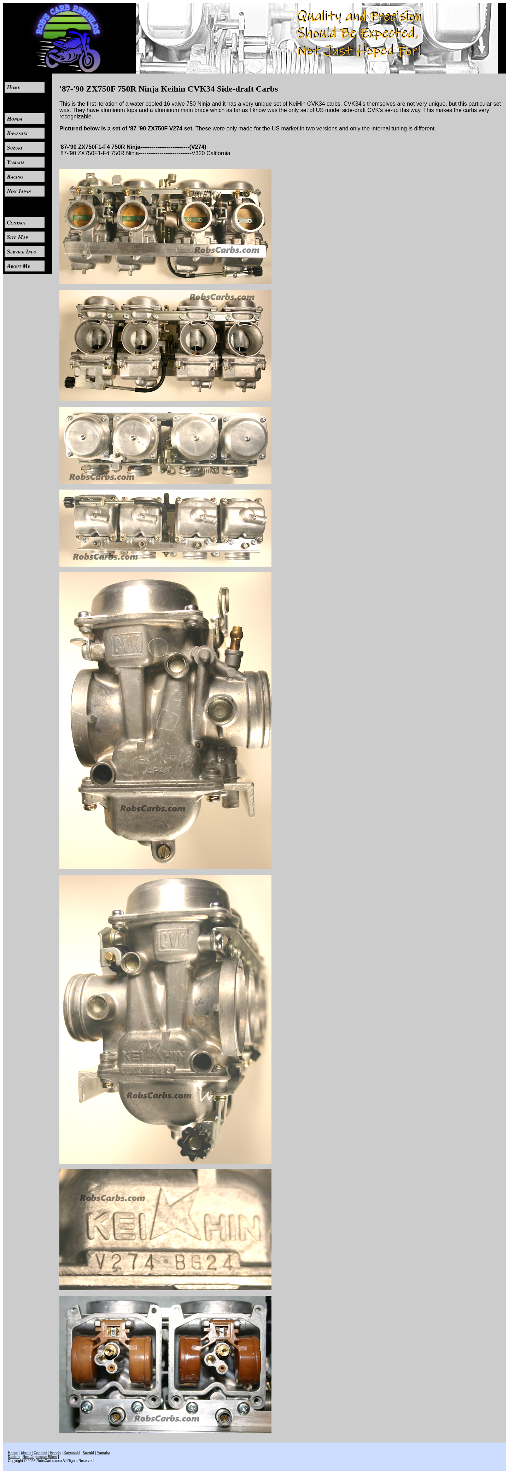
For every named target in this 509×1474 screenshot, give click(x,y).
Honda (15, 119)
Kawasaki (17, 133)
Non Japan (19, 191)
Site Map (17, 237)
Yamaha (16, 162)
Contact (16, 223)
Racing (15, 177)
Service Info (21, 251)
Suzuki (14, 148)
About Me (18, 266)
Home (14, 87)
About (26, 1453)
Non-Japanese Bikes (40, 1457)
